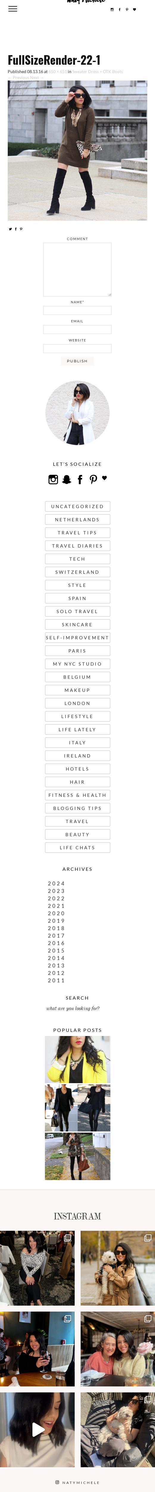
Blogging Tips (77, 808)
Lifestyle (77, 716)
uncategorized (77, 506)
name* (77, 302)
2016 (57, 943)
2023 (57, 891)
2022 (57, 898)
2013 (57, 965)
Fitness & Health (77, 795)
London (78, 703)
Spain (77, 598)
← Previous (18, 77)
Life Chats (77, 847)
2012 (57, 973)
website (77, 340)
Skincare (77, 624)
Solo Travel (77, 611)
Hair (77, 782)
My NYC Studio (77, 664)
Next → (37, 77)
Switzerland (77, 572)
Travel (77, 821)
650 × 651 (57, 71)
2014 (57, 958)
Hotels (78, 768)
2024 (57, 883)
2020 (57, 913)
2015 (57, 950)
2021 (57, 906)
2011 (57, 980)
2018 (57, 928)
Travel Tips (77, 532)
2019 (57, 921)
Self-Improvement (77, 637)
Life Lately (77, 729)
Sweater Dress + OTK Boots (97, 71)
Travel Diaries (77, 545)
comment (77, 239)
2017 (57, 936)
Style (77, 585)
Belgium (77, 677)
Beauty (77, 834)
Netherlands (77, 519)
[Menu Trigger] (13, 8)
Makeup (77, 690)
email (77, 321)
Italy (77, 742)
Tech (77, 559)
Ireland (77, 755)
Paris (77, 650)
